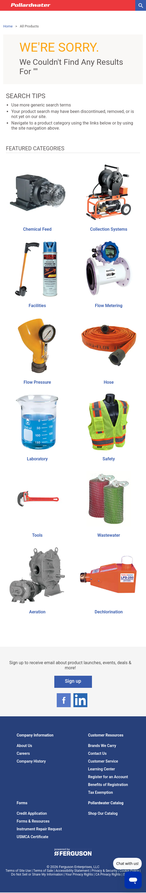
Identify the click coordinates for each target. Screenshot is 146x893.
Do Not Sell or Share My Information (37, 874)
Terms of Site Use (18, 871)
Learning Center (101, 769)
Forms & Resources (33, 821)
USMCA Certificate (32, 837)
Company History (31, 761)
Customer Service (103, 761)
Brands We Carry (102, 745)
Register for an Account (108, 777)
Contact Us (97, 753)
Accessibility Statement (72, 871)
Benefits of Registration (108, 784)
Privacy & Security (104, 871)
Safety (108, 458)
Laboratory (37, 458)
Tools (37, 535)
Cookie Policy (129, 871)
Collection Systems (108, 229)
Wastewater (108, 535)
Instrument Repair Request (39, 829)
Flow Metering (108, 305)
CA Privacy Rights (108, 874)
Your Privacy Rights (79, 874)
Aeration (37, 611)
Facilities (37, 305)
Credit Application (32, 813)
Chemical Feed (37, 229)
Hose (109, 382)
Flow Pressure (37, 382)
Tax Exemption (100, 792)
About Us (24, 745)
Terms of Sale (43, 871)
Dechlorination (109, 611)
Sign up (73, 681)
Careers (23, 753)
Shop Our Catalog (103, 813)
